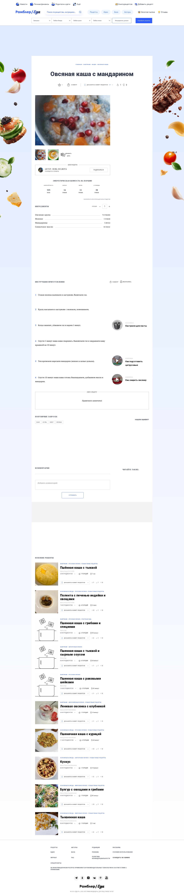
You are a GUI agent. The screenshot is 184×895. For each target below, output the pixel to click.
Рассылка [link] (116, 847)
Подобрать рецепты (144, 20)
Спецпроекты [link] (56, 863)
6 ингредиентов (68, 574)
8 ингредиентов (68, 633)
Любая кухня (81, 20)
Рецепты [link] (54, 847)
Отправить (73, 495)
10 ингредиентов (68, 688)
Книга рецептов (123, 4)
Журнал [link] (54, 857)
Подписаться (99, 170)
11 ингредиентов (68, 740)
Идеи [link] (53, 852)
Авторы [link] (74, 847)
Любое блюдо (61, 20)
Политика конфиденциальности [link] (101, 857)
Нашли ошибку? (142, 419)
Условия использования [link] (123, 852)
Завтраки (41, 20)
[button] (125, 282)
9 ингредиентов (68, 795)
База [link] (73, 852)
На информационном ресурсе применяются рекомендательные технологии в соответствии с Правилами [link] (89, 868)
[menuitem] (21, 4)
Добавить (144, 4)
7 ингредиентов (68, 605)
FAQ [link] (72, 857)
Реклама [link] (95, 852)
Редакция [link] (96, 847)
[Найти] (80, 12)
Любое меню (101, 20)
